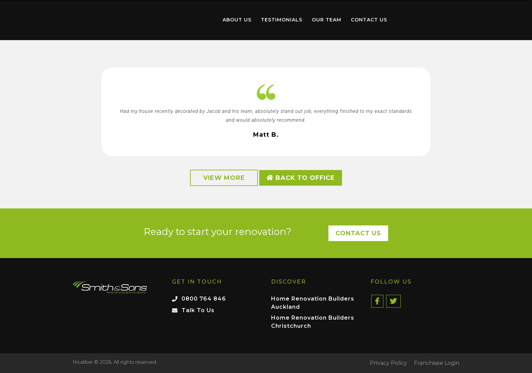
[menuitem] (179, 20)
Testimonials (281, 20)
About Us (237, 20)
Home (179, 19)
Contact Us (369, 20)
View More (224, 178)
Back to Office (300, 178)
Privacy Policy (388, 363)
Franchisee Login (436, 363)
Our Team (326, 20)
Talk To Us (198, 310)
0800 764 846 (204, 298)
